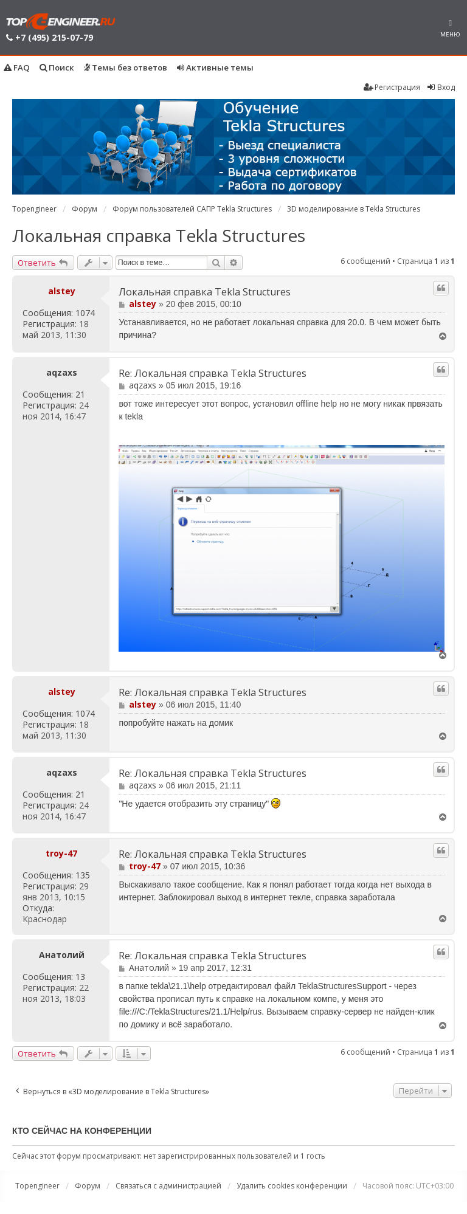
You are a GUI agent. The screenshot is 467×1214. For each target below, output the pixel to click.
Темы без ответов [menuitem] (125, 67)
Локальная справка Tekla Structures (158, 235)
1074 (85, 313)
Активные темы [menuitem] (215, 67)
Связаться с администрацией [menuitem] (168, 1186)
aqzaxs (61, 372)
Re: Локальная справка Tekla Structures (212, 373)
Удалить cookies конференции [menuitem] (292, 1186)
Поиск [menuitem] (57, 67)
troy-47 (61, 853)
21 (80, 394)
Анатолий (62, 955)
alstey (61, 291)
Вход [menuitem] (440, 87)
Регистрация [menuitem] (392, 87)
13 (80, 976)
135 (82, 875)
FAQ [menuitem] (17, 67)
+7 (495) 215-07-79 (54, 37)
